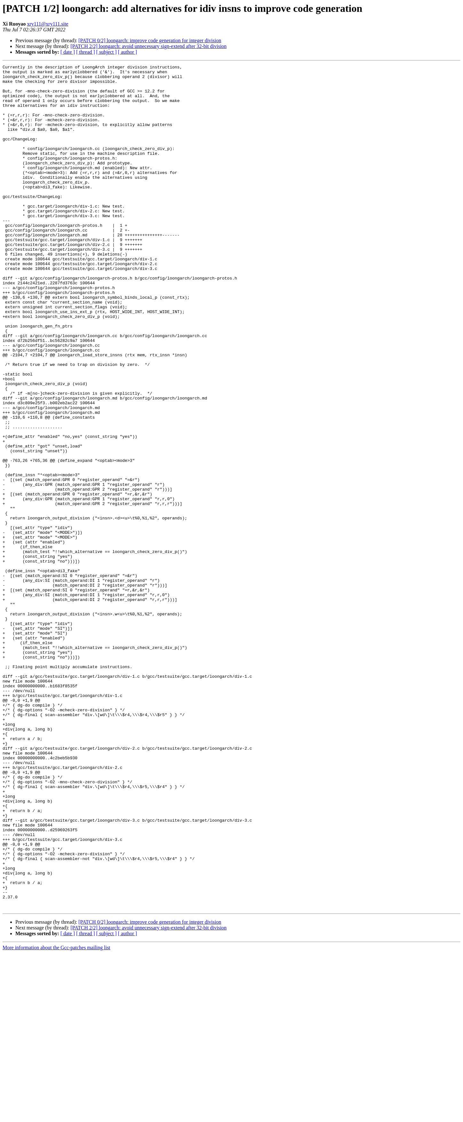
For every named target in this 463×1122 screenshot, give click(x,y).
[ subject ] (106, 52)
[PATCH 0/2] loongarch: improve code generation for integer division (149, 40)
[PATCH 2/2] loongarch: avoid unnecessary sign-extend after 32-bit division (148, 46)
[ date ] (67, 52)
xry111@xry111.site (47, 24)
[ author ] (127, 52)
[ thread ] (85, 52)
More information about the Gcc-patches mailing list (56, 1116)
